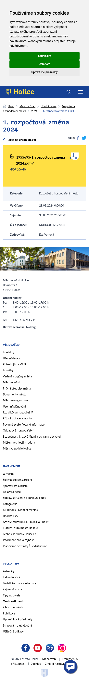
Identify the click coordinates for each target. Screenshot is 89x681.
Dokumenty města (14, 394)
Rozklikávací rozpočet (16, 412)
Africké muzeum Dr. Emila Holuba (24, 522)
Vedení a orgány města (17, 376)
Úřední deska (49, 106)
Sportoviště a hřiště (15, 486)
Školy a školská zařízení (17, 480)
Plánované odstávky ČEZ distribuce (25, 546)
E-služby (8, 370)
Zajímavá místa (12, 589)
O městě (8, 474)
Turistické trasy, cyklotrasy (19, 583)
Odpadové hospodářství (18, 430)
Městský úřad (11, 382)
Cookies (36, 664)
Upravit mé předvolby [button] (44, 72)
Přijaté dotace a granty (17, 418)
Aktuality (8, 571)
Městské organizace (15, 400)
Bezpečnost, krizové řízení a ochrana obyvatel (32, 436)
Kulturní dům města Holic (19, 528)
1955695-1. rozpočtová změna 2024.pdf (40, 160)
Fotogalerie (10, 504)
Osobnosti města (13, 601)
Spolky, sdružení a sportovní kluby (24, 498)
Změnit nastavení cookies (61, 664)
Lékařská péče (12, 492)
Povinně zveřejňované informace (23, 424)
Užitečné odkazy (13, 631)
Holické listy (10, 516)
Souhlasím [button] (44, 55)
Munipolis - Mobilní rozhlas (20, 510)
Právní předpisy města (17, 388)
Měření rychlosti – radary (19, 442)
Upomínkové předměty (17, 619)
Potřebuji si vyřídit (14, 364)
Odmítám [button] (44, 64)
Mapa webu (49, 659)
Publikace (9, 613)
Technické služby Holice (18, 534)
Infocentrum (11, 563)
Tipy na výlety (11, 595)
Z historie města (13, 607)
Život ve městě (11, 466)
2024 (34, 111)
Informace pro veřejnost (18, 540)
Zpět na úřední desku (22, 140)
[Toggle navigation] (80, 92)
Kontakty (8, 352)
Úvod (11, 106)
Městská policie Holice (17, 448)
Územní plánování (14, 406)
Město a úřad (27, 106)
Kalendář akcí (11, 577)
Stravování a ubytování (17, 625)
